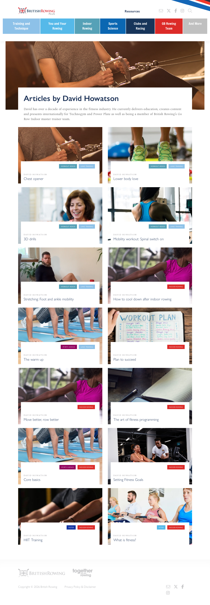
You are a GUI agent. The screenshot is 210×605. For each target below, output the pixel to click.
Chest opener (33, 178)
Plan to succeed (124, 359)
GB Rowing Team (169, 26)
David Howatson (35, 174)
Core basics (32, 479)
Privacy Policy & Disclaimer (80, 586)
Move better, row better (41, 419)
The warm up (33, 359)
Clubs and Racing (140, 26)
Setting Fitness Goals (128, 479)
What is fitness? (124, 539)
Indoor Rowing (87, 26)
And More (195, 23)
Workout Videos (68, 166)
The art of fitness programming (136, 419)
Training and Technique (21, 26)
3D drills (30, 238)
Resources (132, 11)
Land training (87, 166)
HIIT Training (33, 539)
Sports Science (113, 26)
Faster (71, 527)
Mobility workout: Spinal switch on (138, 238)
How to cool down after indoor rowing (142, 298)
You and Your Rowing (57, 26)
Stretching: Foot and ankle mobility (49, 298)
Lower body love (125, 178)
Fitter (161, 527)
